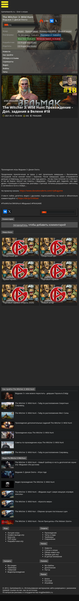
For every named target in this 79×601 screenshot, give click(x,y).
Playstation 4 (44, 34)
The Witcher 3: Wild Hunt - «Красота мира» (35, 508)
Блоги (47, 585)
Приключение (30, 31)
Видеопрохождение (16, 578)
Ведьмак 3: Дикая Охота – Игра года (32, 478)
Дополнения (50, 574)
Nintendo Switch (42, 38)
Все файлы (49, 572)
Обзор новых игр (52, 558)
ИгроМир (49, 589)
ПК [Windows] (23, 34)
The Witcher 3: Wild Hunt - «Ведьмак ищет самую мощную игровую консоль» (42, 499)
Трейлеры (12, 574)
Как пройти (8, 53)
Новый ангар (49, 308)
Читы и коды (50, 541)
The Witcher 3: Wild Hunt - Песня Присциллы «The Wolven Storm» (45, 527)
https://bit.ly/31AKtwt (43, 204)
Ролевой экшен (61, 31)
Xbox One (21, 38)
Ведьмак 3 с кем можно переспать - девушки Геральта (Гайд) (45, 399)
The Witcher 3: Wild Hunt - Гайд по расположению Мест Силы (44, 419)
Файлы (6, 67)
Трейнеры (49, 543)
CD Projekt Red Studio (26, 41)
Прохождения (51, 539)
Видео (5, 63)
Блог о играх (22, 11)
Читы (5, 70)
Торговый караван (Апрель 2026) (19, 308)
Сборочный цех (12, 262)
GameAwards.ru (8, 11)
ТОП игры (12, 545)
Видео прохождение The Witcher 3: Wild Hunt (36, 488)
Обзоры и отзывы (11, 56)
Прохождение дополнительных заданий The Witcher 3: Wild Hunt (46, 429)
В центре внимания (53, 563)
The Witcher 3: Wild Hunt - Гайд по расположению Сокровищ (44, 458)
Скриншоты (8, 60)
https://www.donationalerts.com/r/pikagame (43, 196)
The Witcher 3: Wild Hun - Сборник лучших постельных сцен (43, 517)
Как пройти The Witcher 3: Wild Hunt (16, 395)
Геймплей (12, 576)
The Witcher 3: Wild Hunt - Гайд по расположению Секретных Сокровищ (44, 410)
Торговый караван (53, 285)
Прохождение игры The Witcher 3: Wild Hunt (36, 439)
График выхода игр (16, 541)
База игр (11, 543)
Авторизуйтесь (20, 231)
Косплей (48, 587)
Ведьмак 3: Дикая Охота (12, 19)
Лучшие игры (13, 539)
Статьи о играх (51, 556)
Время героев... (12, 285)
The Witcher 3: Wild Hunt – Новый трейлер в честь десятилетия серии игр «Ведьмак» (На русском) (45, 469)
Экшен (20, 31)
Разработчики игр (15, 547)
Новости (6, 50)
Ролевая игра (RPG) (45, 31)
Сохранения (50, 545)
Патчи (47, 576)
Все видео (12, 572)
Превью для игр (52, 560)
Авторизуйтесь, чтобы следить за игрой (57, 16)
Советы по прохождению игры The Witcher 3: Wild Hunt (41, 448)
